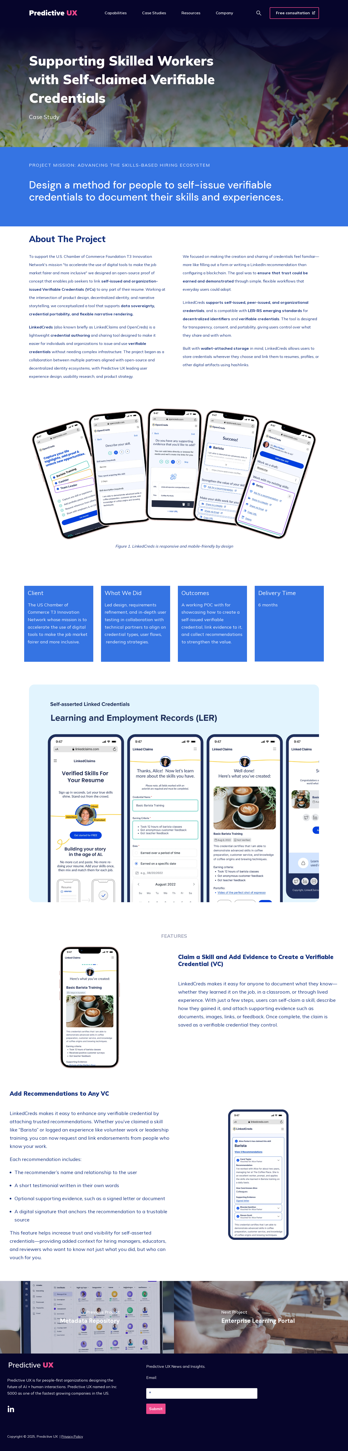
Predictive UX (48, 1436)
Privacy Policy (72, 1436)
